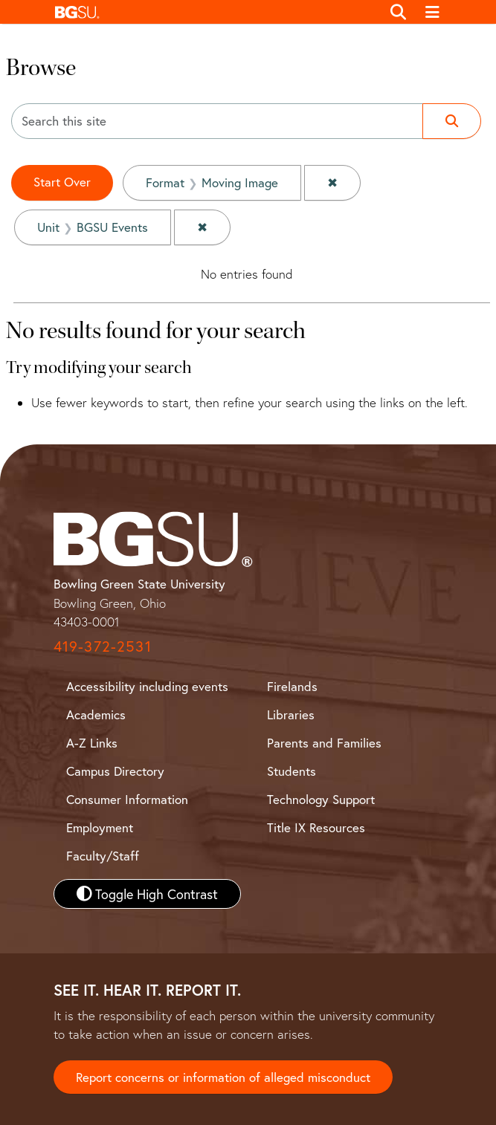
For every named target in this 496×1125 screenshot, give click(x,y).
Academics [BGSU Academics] (96, 714)
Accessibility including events (147, 686)
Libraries (291, 714)
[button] (214, 12)
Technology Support (321, 799)
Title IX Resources (316, 827)
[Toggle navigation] (432, 12)
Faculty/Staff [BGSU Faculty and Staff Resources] (102, 855)
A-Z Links (91, 742)
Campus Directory (115, 770)
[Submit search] (451, 121)
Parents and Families (324, 742)
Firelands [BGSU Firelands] (292, 686)
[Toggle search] (398, 12)
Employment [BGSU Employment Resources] (99, 827)
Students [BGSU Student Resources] (291, 770)
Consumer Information (127, 799)
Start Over (62, 181)
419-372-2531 (103, 646)
